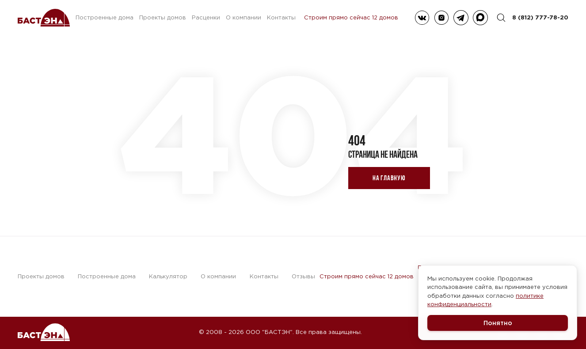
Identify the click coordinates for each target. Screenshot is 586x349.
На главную (389, 178)
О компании (243, 17)
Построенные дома (104, 17)
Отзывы (303, 276)
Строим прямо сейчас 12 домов (351, 18)
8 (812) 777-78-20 (540, 17)
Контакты (281, 17)
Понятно (497, 322)
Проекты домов (162, 17)
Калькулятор (168, 276)
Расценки (206, 17)
